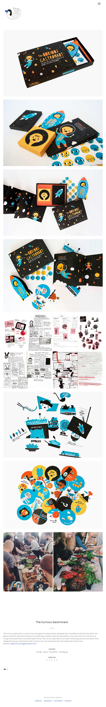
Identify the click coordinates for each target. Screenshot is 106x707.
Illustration (53, 652)
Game (45, 652)
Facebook (48, 701)
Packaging (63, 652)
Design (39, 652)
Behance (68, 701)
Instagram (58, 701)
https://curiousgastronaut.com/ (24, 644)
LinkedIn (38, 701)
